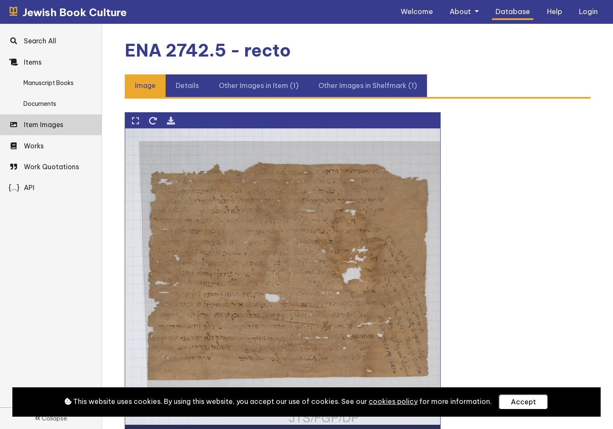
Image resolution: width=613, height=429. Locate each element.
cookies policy (393, 401)
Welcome (417, 11)
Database (513, 11)
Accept (523, 402)
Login (588, 11)
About (461, 11)
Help (554, 11)
